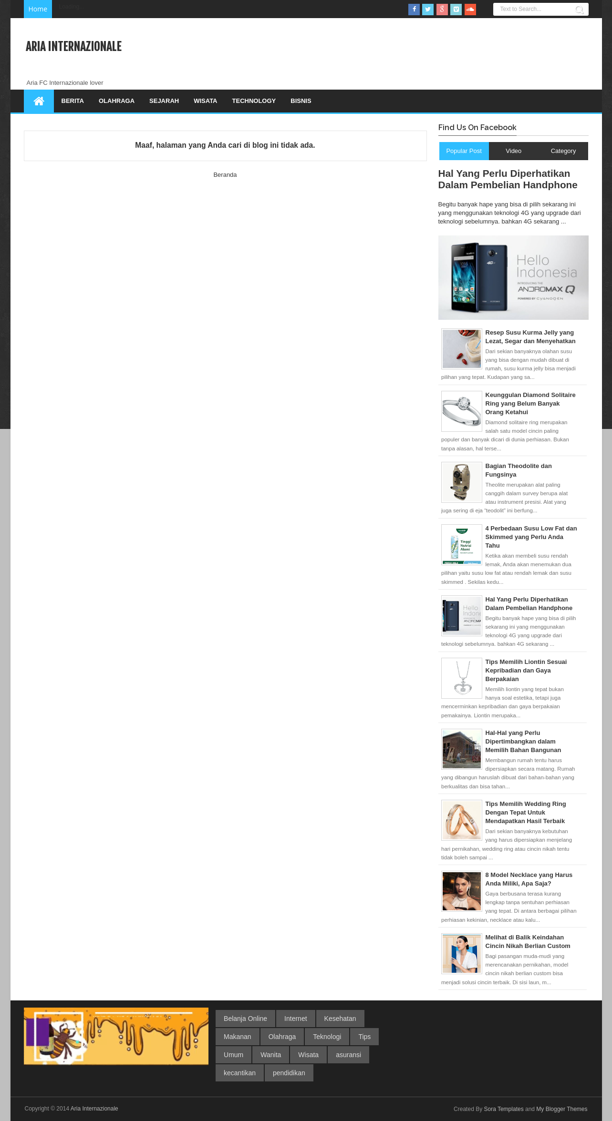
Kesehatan (340, 1018)
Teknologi (327, 1036)
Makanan (237, 1036)
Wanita (270, 1055)
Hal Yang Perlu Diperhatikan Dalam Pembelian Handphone (508, 179)
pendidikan (289, 1073)
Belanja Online (245, 1018)
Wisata (205, 100)
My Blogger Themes (561, 1109)
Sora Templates (503, 1109)
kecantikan (240, 1073)
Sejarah (164, 100)
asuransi (348, 1055)
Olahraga (117, 100)
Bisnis (300, 100)
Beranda (225, 174)
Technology (254, 100)
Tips (364, 1036)
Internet (295, 1018)
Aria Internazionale (73, 47)
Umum (233, 1055)
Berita (73, 100)
